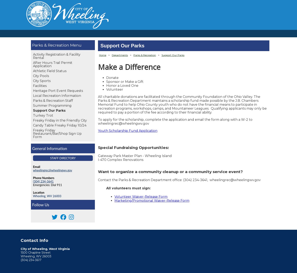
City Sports (42, 81)
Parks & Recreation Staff (53, 101)
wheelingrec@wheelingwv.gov (52, 170)
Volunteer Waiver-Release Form (140, 197)
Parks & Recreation (51, 45)
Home (102, 55)
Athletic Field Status (49, 71)
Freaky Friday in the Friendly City (60, 120)
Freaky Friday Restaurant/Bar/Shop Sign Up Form (57, 133)
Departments (120, 55)
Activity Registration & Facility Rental (56, 56)
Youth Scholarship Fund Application (127, 131)
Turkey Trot (43, 115)
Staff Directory (63, 158)
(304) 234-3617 (31, 260)
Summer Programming (52, 106)
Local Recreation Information (57, 96)
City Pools (41, 76)
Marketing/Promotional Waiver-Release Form (151, 201)
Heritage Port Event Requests (58, 91)
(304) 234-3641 (43, 181)
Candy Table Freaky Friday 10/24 (59, 125)
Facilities (40, 86)
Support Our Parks (49, 110)
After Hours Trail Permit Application (52, 64)
